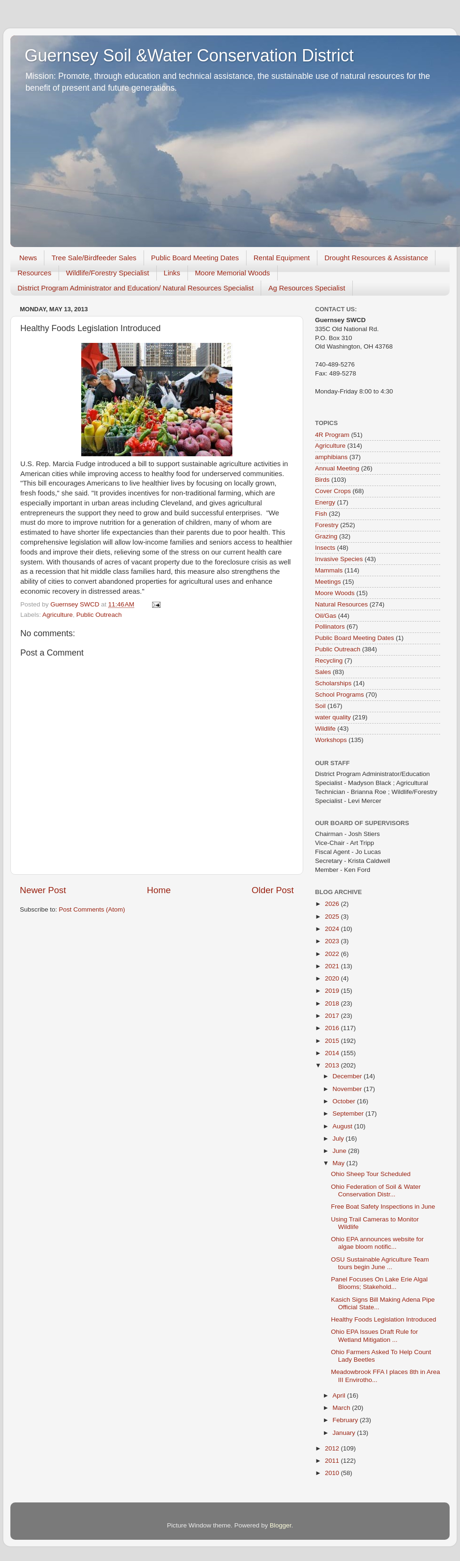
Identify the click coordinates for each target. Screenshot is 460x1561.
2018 (333, 1003)
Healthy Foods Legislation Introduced (383, 1319)
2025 (333, 916)
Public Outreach (99, 614)
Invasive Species (339, 559)
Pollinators (330, 626)
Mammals (329, 570)
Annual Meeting (337, 468)
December (348, 1076)
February (346, 1420)
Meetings (328, 581)
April (339, 1395)
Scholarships (333, 683)
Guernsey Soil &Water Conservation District (189, 55)
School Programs (339, 694)
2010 (333, 1472)
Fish (321, 513)
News (28, 258)
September (349, 1113)
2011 (333, 1460)
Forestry (327, 525)
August (343, 1126)
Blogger (280, 1525)
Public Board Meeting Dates (195, 258)
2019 (333, 990)
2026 (333, 903)
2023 (333, 941)
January (344, 1432)
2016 (333, 1028)
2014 (333, 1053)
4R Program (332, 434)
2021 (333, 966)
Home (158, 890)
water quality (333, 717)
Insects (325, 547)
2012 (333, 1448)
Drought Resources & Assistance (376, 258)
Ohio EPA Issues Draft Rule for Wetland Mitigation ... (374, 1335)
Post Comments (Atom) (92, 909)
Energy (325, 502)
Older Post (273, 890)
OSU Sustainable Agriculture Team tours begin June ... (380, 1263)
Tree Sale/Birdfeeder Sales (93, 258)
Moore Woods (335, 593)
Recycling (329, 660)
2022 (333, 953)
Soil (320, 705)
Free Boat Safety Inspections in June (383, 1206)
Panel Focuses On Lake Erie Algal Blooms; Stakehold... (379, 1283)
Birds (322, 479)
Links (172, 273)
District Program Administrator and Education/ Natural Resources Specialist (135, 288)
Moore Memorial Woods (232, 273)
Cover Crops (333, 491)
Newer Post (43, 890)
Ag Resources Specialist (306, 288)
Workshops (331, 739)
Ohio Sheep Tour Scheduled (371, 1173)
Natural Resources (341, 604)
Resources (34, 273)
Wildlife (325, 728)
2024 (333, 928)
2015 (333, 1040)
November (348, 1088)
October (344, 1101)
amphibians (331, 457)
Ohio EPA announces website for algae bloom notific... (377, 1243)
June (340, 1150)
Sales (323, 671)
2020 (333, 978)
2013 (333, 1065)
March (342, 1407)
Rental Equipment (282, 258)
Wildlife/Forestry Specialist (107, 273)
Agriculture (58, 614)
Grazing (326, 536)
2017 (333, 1015)
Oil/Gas (325, 615)
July (339, 1138)
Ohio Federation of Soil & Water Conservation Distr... (376, 1190)
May (339, 1163)
